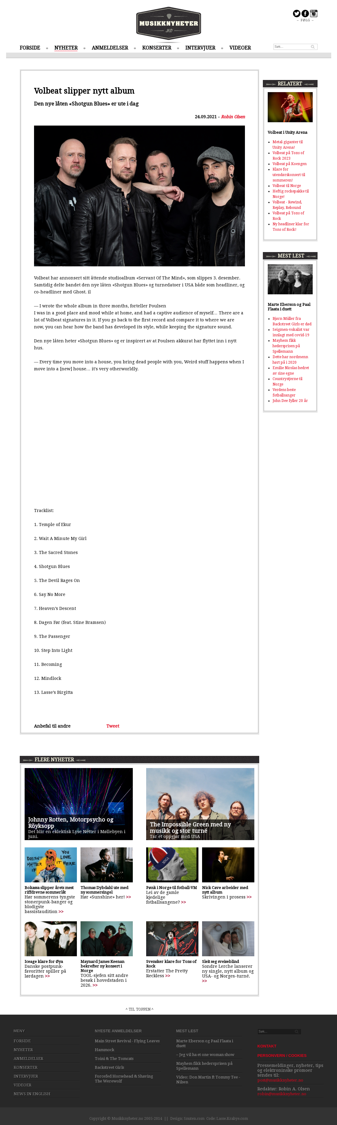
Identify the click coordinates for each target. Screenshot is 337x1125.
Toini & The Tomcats (114, 1058)
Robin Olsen (233, 116)
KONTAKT (267, 1046)
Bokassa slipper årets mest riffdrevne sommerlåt (49, 890)
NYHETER (65, 48)
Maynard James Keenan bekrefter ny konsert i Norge (102, 966)
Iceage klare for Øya (44, 961)
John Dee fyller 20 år (290, 401)
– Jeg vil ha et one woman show (205, 1054)
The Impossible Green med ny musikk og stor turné (190, 827)
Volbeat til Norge (287, 186)
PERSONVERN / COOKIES (282, 1055)
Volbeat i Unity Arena (287, 132)
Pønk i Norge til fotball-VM (171, 887)
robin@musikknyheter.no (281, 1094)
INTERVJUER (200, 48)
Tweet (112, 726)
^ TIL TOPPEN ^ (139, 1009)
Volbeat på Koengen (290, 164)
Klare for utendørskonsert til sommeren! (289, 174)
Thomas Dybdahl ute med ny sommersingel (104, 890)
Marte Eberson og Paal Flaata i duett (289, 306)
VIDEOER (240, 48)
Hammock (104, 1049)
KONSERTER (156, 48)
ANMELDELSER (110, 48)
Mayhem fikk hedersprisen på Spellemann (286, 346)
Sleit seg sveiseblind (220, 961)
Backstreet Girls (109, 1067)
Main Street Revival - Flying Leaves (127, 1041)
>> (61, 911)
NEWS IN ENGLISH (32, 1094)
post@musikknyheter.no (280, 1080)
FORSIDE (30, 48)
